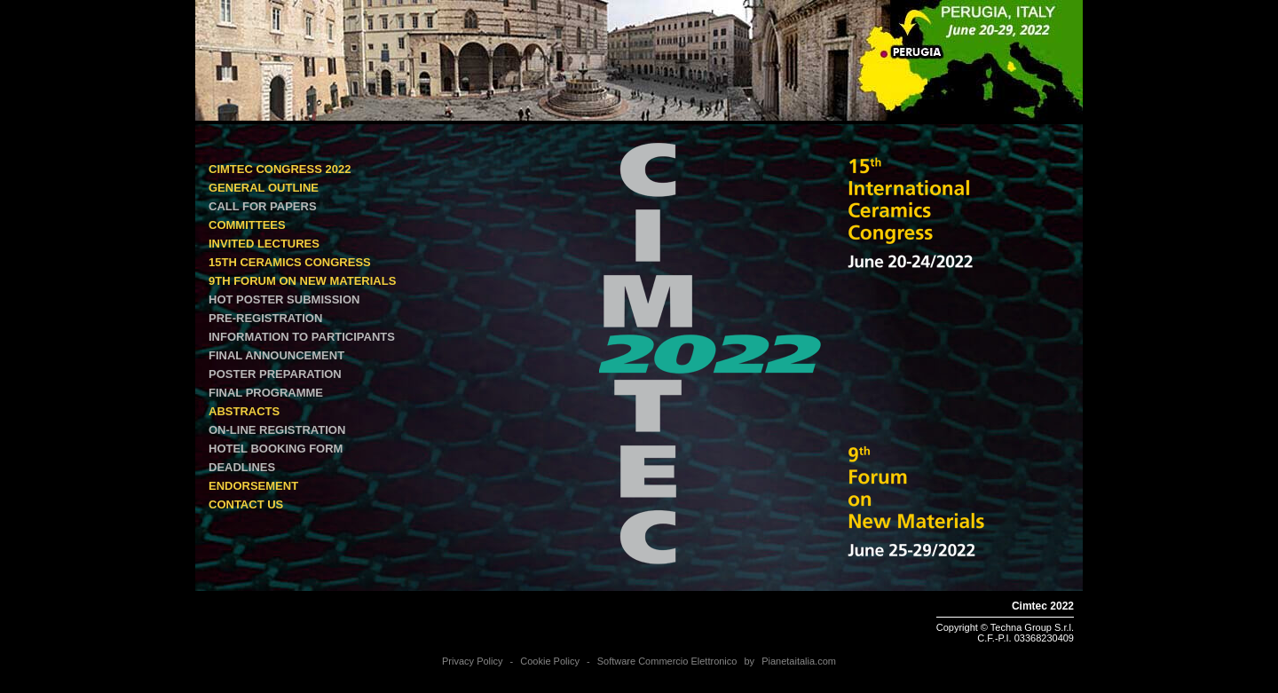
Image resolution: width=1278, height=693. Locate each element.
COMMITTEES (247, 225)
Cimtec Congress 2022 (280, 169)
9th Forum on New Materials (302, 280)
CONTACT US (246, 504)
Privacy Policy (472, 661)
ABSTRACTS (244, 411)
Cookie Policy (550, 661)
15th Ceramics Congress (290, 262)
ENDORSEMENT (253, 485)
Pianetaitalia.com (798, 661)
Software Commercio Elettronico (667, 661)
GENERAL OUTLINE (264, 187)
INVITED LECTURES (264, 243)
